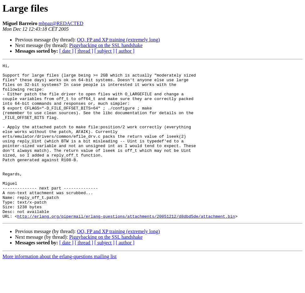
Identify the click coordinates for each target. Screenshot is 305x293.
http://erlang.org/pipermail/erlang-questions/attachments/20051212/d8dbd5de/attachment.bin (126, 247)
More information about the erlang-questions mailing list (59, 287)
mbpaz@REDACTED (61, 23)
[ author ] (125, 51)
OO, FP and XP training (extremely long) (118, 39)
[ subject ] (104, 51)
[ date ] (66, 51)
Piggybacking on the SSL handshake (105, 45)
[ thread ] (84, 51)
